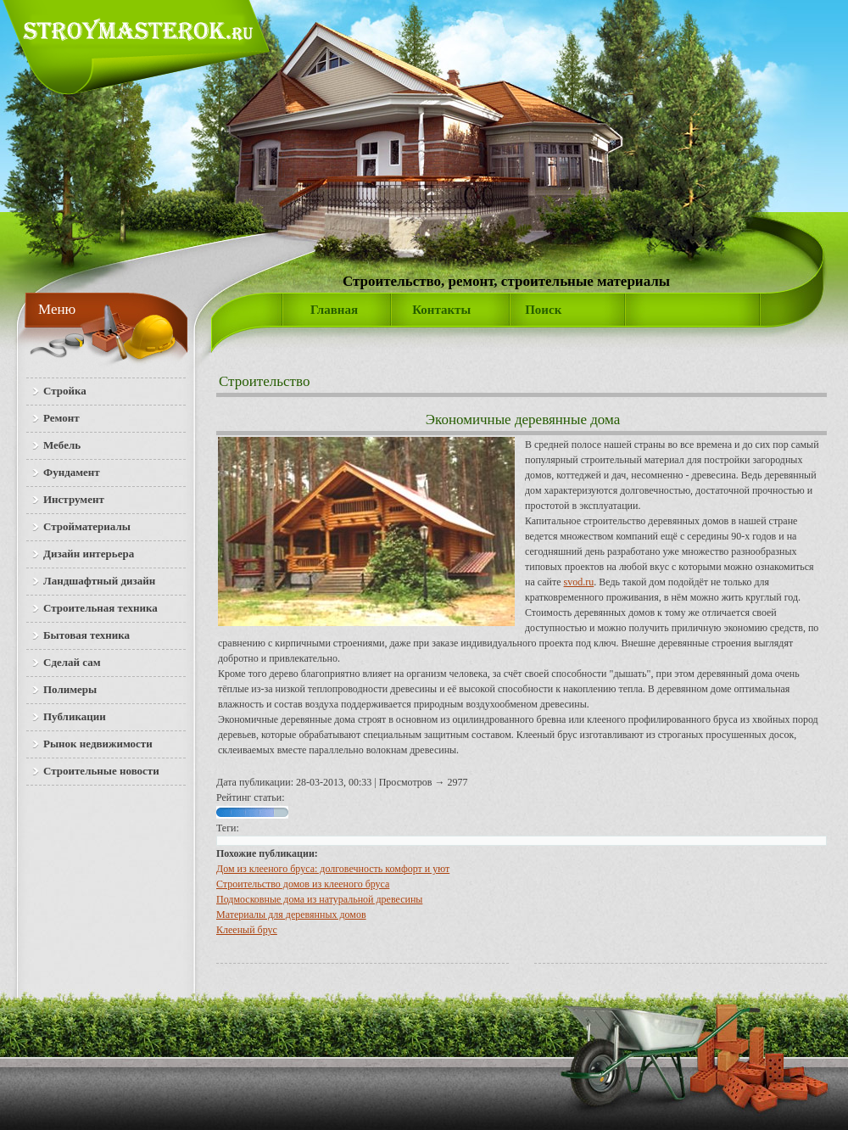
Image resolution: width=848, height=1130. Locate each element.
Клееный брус (246, 930)
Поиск (543, 309)
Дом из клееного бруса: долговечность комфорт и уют (332, 869)
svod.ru (579, 582)
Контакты (441, 309)
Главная (334, 309)
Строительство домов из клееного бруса (302, 884)
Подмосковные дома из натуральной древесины (319, 899)
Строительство (264, 381)
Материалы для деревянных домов (291, 914)
